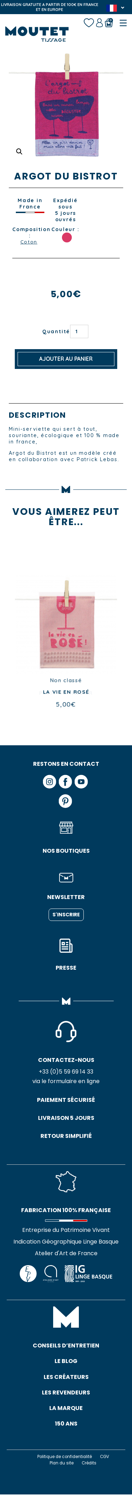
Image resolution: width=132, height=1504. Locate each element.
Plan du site (61, 1472)
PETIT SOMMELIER (66, 693)
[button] (19, 151)
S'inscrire (66, 915)
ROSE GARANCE (67, 237)
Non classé (66, 681)
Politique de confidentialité (64, 1466)
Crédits (90, 1472)
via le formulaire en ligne (66, 1083)
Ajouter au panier (66, 359)
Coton (28, 242)
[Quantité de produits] (79, 332)
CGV (107, 1466)
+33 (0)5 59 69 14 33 (66, 1073)
